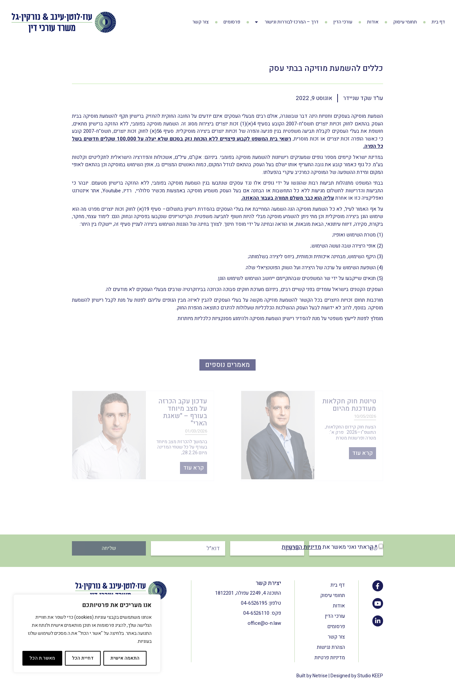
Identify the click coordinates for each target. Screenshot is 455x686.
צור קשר (200, 21)
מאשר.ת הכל (42, 658)
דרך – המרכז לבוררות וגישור (286, 22)
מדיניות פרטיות (329, 657)
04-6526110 (256, 613)
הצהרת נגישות (331, 647)
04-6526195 (254, 603)
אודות (372, 21)
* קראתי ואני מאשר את (329, 547)
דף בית (438, 21)
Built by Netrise (312, 675)
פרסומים (231, 21)
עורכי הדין (342, 21)
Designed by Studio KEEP (357, 675)
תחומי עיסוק (405, 21)
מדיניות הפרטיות (301, 547)
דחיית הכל (83, 658)
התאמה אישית (125, 658)
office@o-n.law (264, 623)
